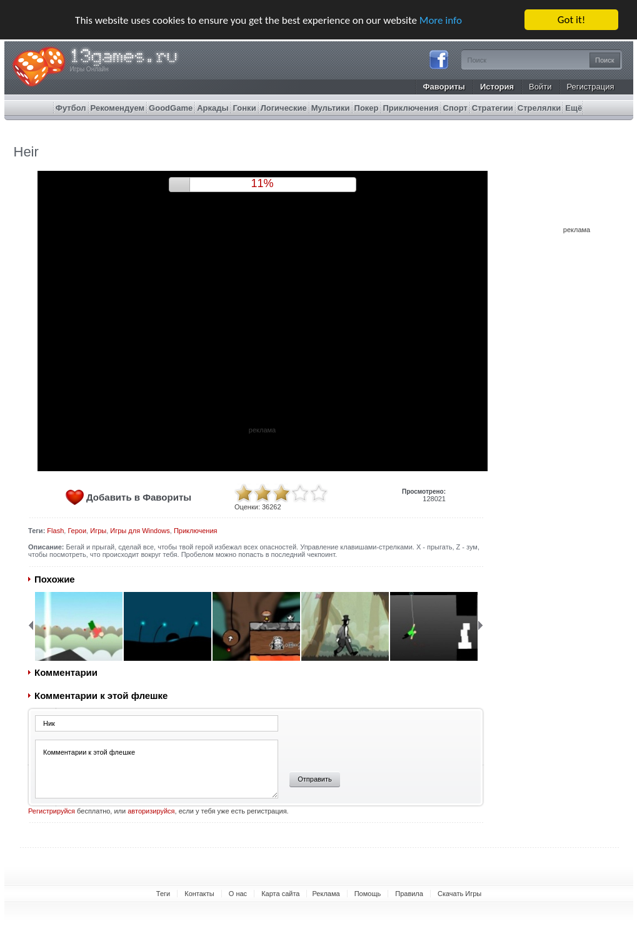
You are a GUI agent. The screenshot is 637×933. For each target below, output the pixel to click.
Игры (98, 530)
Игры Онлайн (89, 69)
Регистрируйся (51, 811)
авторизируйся (151, 811)
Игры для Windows (139, 530)
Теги (163, 893)
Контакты (199, 893)
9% (262, 183)
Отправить (315, 779)
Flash (55, 530)
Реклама (325, 893)
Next (480, 625)
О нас (238, 893)
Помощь (367, 893)
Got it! (571, 19)
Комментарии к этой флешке (156, 769)
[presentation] (376, 739)
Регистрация (590, 86)
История (497, 86)
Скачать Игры (459, 893)
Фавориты (444, 86)
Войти (540, 86)
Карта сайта (280, 893)
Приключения (196, 530)
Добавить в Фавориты (138, 497)
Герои (77, 530)
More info (440, 20)
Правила (409, 893)
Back (30, 625)
